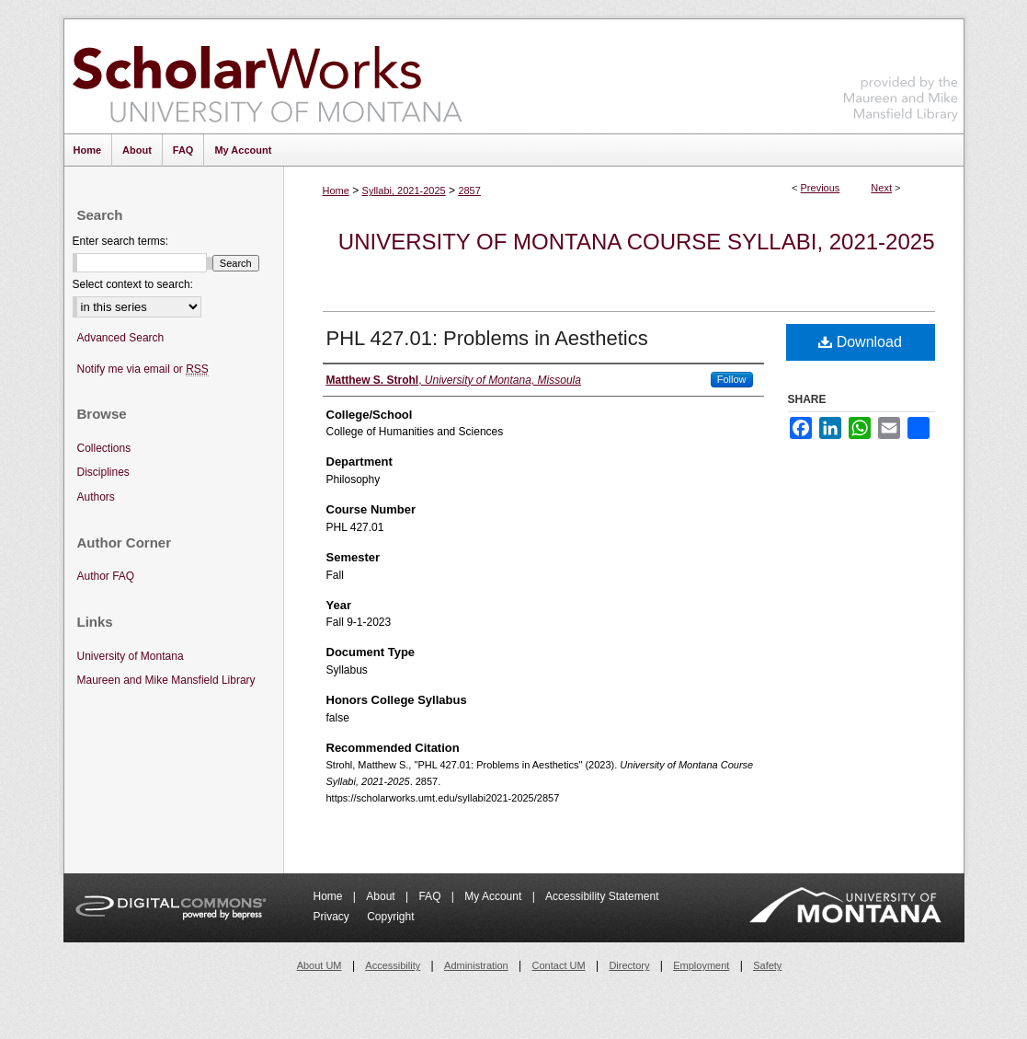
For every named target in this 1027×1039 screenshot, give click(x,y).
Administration (476, 965)
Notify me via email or (143, 369)
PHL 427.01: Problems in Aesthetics (487, 338)
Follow (732, 379)
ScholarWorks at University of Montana (267, 76)
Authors (96, 497)
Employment (701, 965)
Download (860, 342)
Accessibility (392, 965)
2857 (469, 190)
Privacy (333, 916)
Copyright (390, 916)
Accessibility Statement (601, 896)
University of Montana (130, 656)
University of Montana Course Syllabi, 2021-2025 (636, 241)
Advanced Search (121, 337)
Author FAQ (106, 576)
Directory (629, 965)
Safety (767, 965)
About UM (319, 965)
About (382, 896)
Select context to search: (133, 284)
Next (881, 187)
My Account (494, 896)
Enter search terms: (121, 241)
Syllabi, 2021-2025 (404, 190)
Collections (104, 448)
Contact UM (559, 965)
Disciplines (103, 472)
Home (336, 190)
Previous (820, 187)
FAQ (430, 896)
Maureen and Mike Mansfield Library (901, 73)
